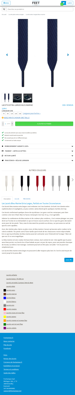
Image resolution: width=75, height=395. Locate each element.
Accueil (4, 14)
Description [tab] (7, 199)
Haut (69, 260)
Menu (6, 3)
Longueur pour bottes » (31, 113)
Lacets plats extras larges (16, 14)
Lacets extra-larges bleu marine (35, 14)
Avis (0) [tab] (17, 199)
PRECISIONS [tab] (26, 199)
